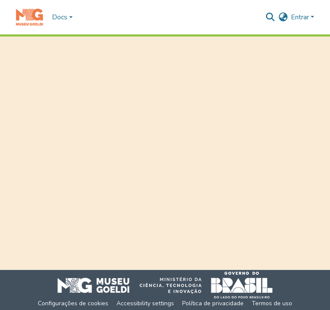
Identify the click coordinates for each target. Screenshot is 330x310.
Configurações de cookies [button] (73, 303)
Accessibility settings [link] (145, 303)
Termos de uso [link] (272, 303)
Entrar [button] (301, 17)
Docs (59, 17)
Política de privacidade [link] (213, 303)
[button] (29, 17)
